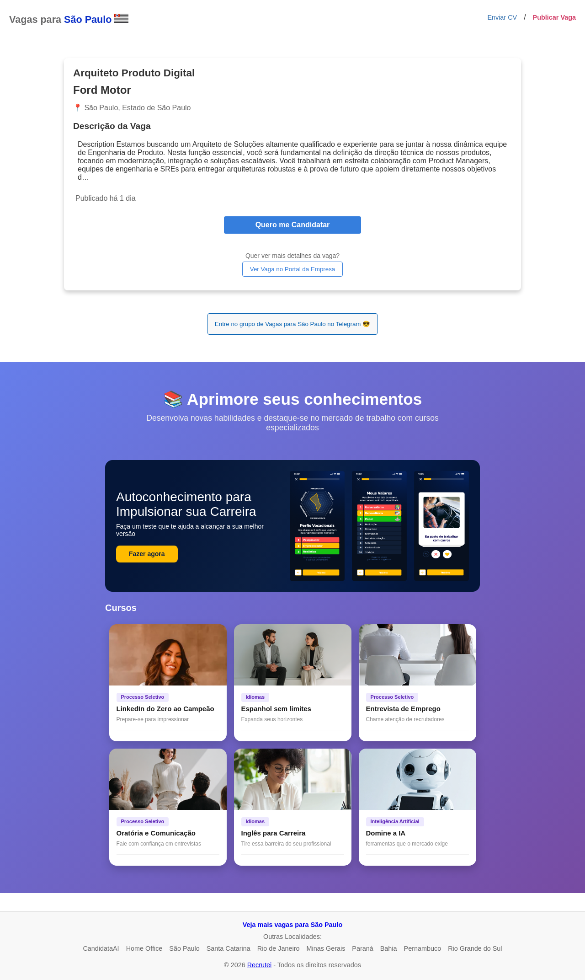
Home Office (144, 948)
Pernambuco (422, 948)
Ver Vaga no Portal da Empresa (292, 269)
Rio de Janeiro (278, 948)
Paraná (362, 948)
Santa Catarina (228, 948)
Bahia (388, 948)
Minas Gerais (326, 948)
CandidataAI (101, 948)
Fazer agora (147, 553)
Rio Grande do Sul (475, 948)
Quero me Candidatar (292, 225)
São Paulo (184, 948)
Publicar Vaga (554, 17)
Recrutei (259, 965)
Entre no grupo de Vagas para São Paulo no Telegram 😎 (292, 324)
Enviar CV (502, 17)
